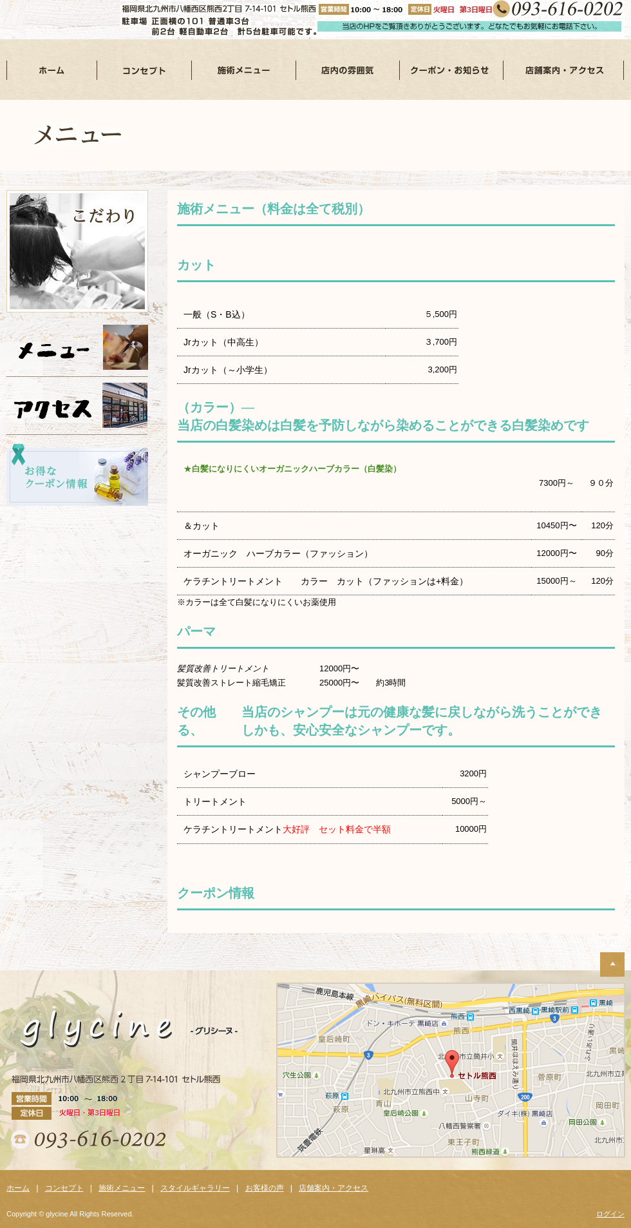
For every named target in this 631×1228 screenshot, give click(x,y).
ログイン (610, 1214)
